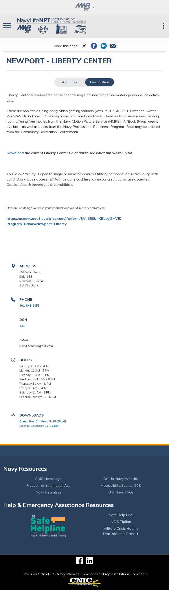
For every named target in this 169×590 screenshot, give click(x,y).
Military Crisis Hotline (120, 528)
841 (22, 325)
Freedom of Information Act (48, 485)
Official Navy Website (120, 478)
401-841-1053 (29, 305)
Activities (69, 82)
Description (99, 82)
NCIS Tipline (121, 521)
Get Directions (29, 285)
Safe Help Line (121, 515)
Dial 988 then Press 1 (120, 533)
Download (15, 153)
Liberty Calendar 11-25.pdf (39, 425)
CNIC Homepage (48, 478)
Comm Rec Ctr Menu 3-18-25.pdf (42, 421)
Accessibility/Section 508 (121, 485)
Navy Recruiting (48, 492)
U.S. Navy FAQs (121, 492)
